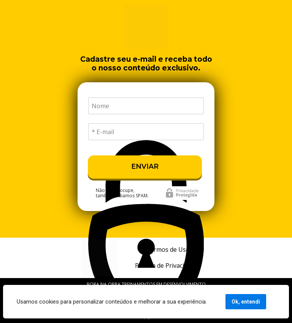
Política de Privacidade (166, 265)
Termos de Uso (168, 249)
